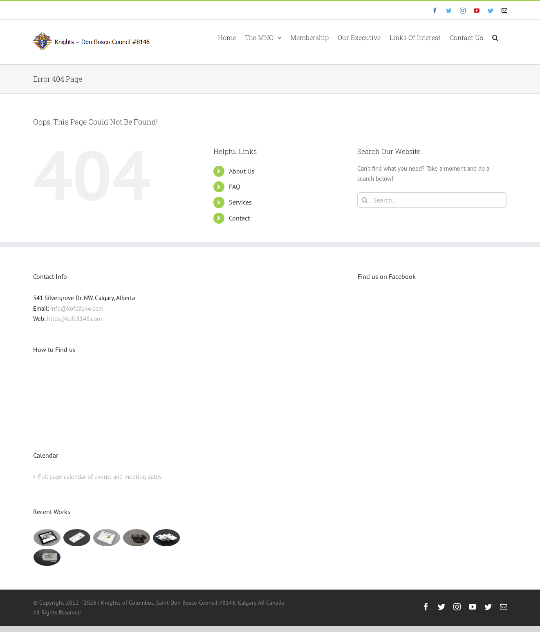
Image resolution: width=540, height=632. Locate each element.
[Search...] (432, 200)
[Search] (365, 200)
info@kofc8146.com (76, 308)
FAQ (234, 186)
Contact (239, 218)
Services (240, 202)
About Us (241, 171)
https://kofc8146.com (74, 319)
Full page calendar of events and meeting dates (99, 477)
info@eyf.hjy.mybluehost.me (63, 10)
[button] (495, 37)
